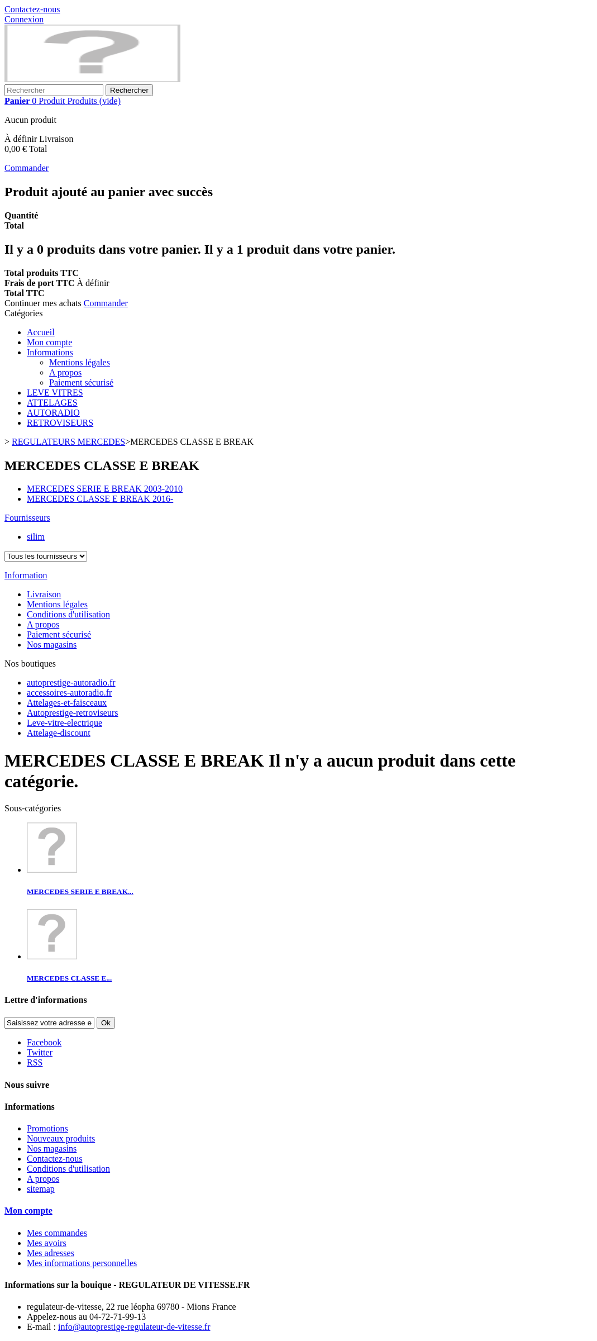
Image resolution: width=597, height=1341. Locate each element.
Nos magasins (52, 644)
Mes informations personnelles (82, 1263)
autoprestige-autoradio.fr (71, 682)
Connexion (24, 19)
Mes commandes (57, 1233)
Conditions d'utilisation (68, 614)
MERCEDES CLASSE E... (69, 978)
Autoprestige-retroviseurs (72, 712)
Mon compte (49, 342)
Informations (50, 352)
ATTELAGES (52, 402)
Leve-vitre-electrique (64, 722)
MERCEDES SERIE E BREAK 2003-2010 (105, 488)
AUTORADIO (53, 412)
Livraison (44, 594)
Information (25, 575)
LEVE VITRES (55, 392)
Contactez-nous (32, 9)
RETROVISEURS (60, 422)
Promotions (47, 1128)
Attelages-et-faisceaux (67, 702)
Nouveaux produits (61, 1138)
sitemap (41, 1188)
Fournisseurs (27, 517)
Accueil (41, 332)
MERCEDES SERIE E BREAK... (80, 891)
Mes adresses (50, 1253)
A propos (65, 372)
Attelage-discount (58, 733)
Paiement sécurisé (81, 382)
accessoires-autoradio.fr (69, 692)
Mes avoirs (46, 1243)
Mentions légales (79, 362)
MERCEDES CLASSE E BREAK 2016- (100, 498)
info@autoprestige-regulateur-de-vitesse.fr (134, 1327)
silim (36, 536)
